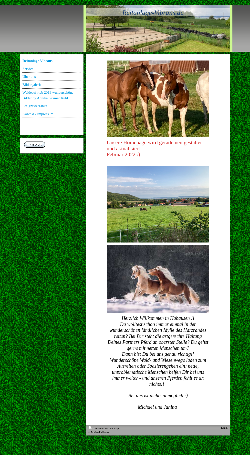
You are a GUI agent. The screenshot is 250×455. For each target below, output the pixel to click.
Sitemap (114, 428)
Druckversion (98, 428)
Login (224, 427)
